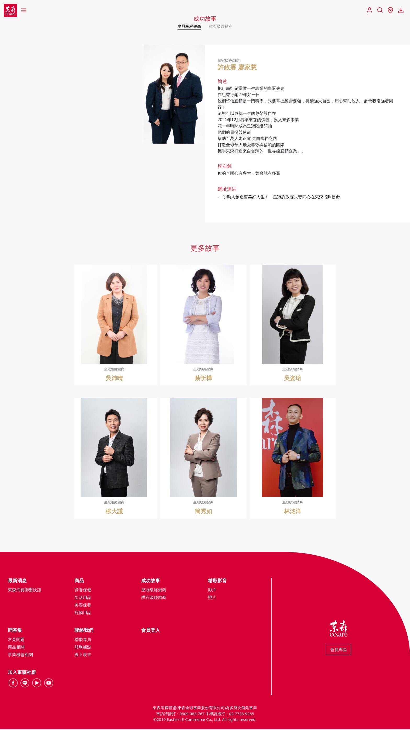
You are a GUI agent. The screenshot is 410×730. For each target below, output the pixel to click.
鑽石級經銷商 (221, 26)
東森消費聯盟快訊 (24, 590)
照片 (212, 598)
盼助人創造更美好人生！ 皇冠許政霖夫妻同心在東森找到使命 (281, 198)
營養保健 (83, 590)
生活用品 (83, 598)
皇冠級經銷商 (188, 26)
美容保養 (83, 606)
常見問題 (16, 640)
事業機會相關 (20, 655)
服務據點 (83, 648)
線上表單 (83, 655)
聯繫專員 (83, 640)
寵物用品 (83, 613)
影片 (212, 590)
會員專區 (338, 650)
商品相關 (16, 648)
